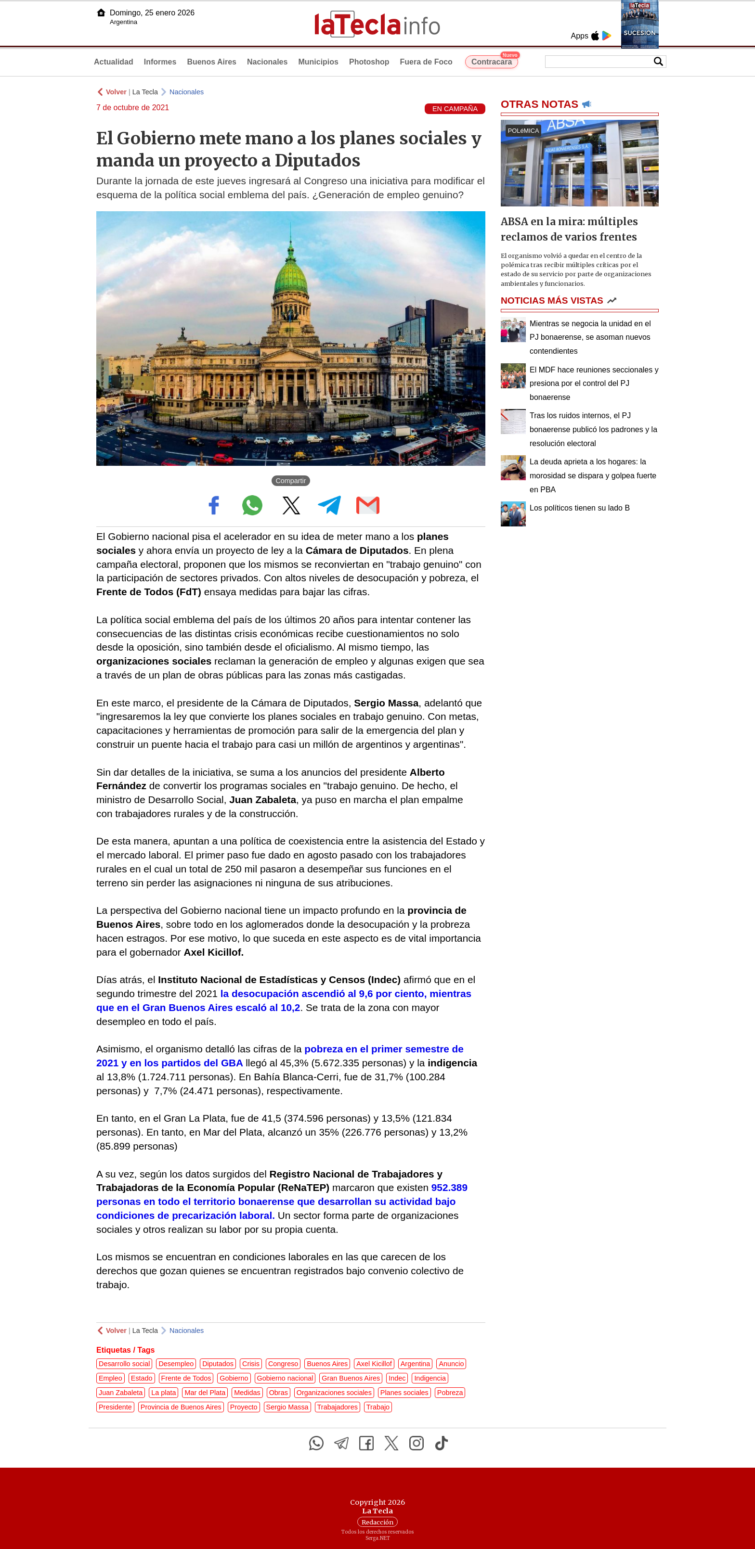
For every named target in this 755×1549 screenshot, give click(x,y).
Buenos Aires (211, 62)
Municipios (318, 62)
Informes (160, 62)
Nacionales (267, 62)
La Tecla (145, 92)
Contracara (494, 60)
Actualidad (113, 62)
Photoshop (369, 62)
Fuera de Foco (426, 62)
